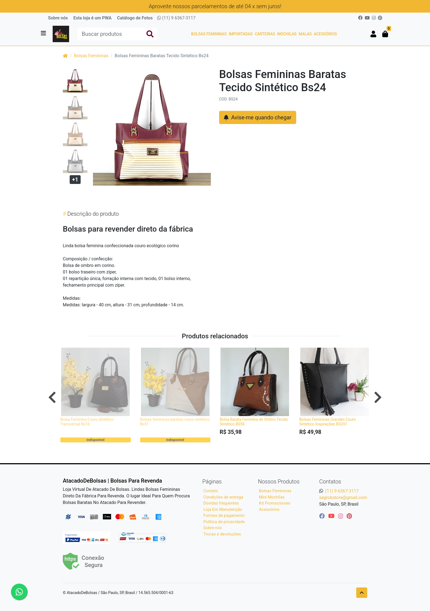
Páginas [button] (212, 481)
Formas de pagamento (224, 515)
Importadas (241, 34)
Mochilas (286, 34)
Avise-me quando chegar (258, 117)
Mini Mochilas (272, 497)
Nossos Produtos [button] (279, 481)
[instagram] (341, 516)
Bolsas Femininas (209, 34)
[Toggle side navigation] (43, 33)
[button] (373, 34)
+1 (75, 179)
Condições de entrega (223, 497)
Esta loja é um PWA (92, 18)
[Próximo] (377, 397)
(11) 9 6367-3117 (176, 18)
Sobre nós (58, 18)
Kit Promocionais (274, 503)
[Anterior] (52, 397)
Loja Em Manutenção (222, 509)
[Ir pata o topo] (361, 592)
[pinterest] (349, 516)
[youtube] (332, 516)
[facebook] (322, 516)
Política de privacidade (224, 521)
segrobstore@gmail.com (343, 497)
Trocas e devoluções (222, 534)
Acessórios (325, 34)
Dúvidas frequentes (221, 503)
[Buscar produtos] (117, 34)
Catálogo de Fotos (135, 18)
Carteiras (265, 34)
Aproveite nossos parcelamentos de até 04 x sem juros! (215, 6)
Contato (210, 490)
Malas (305, 34)
